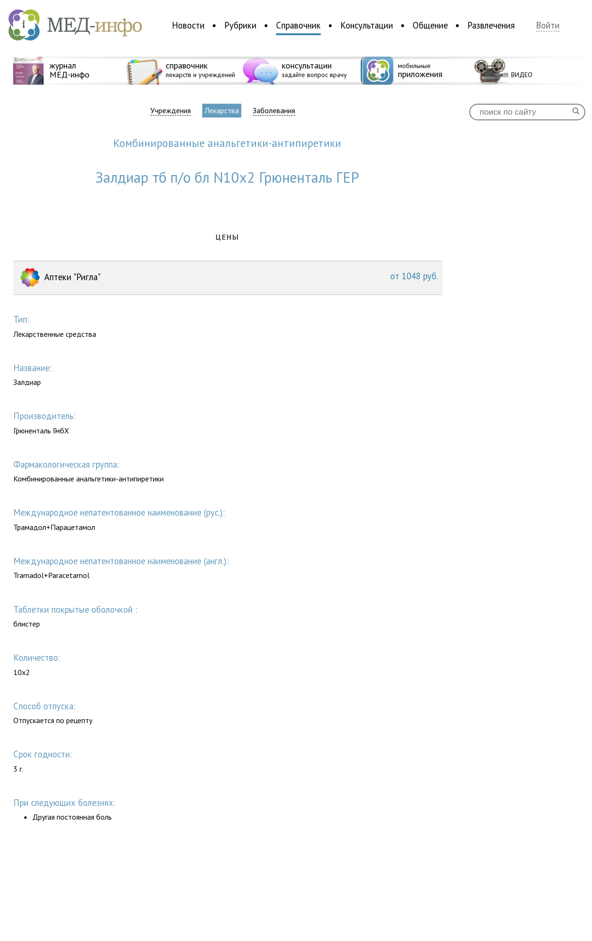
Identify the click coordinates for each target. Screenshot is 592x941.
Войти (548, 25)
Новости (188, 25)
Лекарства (222, 110)
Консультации (366, 25)
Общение (430, 25)
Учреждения (170, 110)
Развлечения (491, 25)
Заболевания (274, 110)
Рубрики (240, 25)
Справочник (298, 25)
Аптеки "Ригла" (228, 278)
